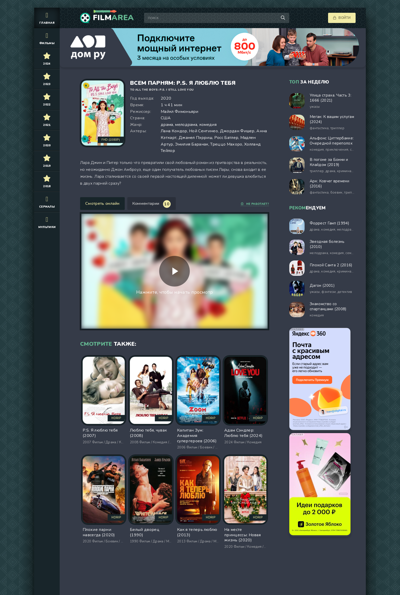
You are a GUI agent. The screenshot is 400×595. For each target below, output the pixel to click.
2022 (46, 99)
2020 (46, 140)
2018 (46, 181)
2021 (46, 120)
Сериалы (46, 202)
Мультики (46, 222)
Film (113, 18)
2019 (46, 161)
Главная (46, 18)
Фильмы (46, 38)
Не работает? (255, 204)
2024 (46, 59)
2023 (46, 79)
